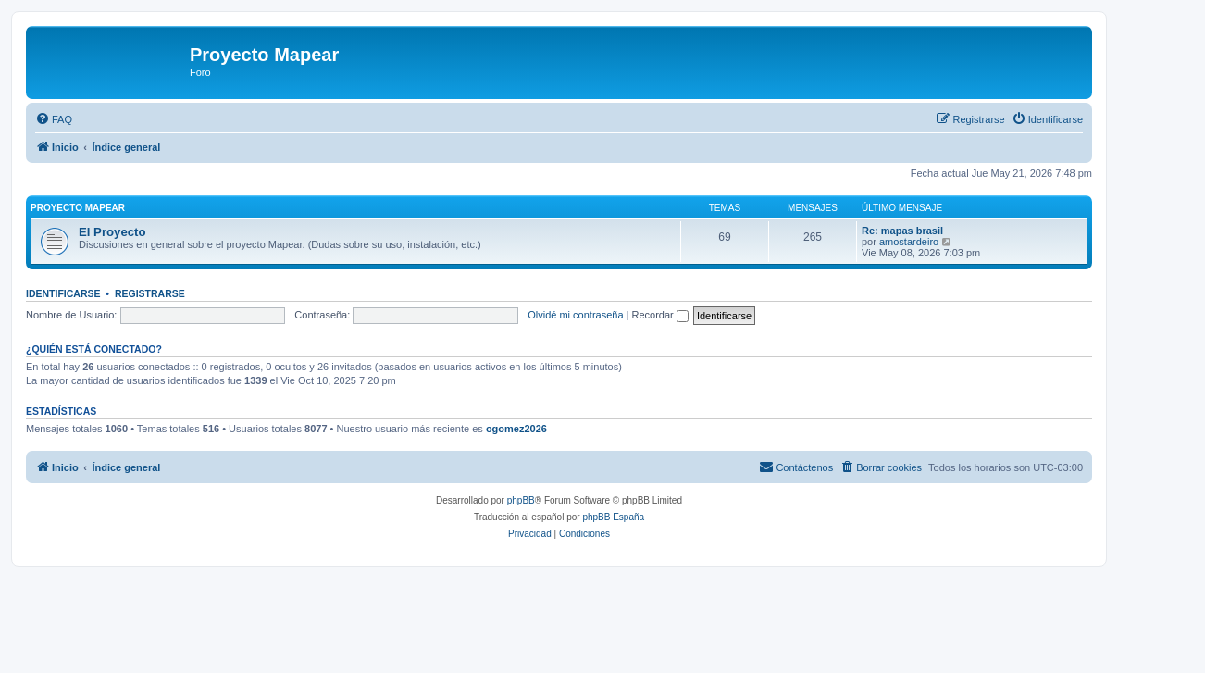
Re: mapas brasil (902, 230)
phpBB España (613, 517)
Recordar (660, 314)
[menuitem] (53, 119)
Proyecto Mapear (78, 208)
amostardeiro (908, 241)
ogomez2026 (516, 428)
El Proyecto (112, 232)
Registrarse (150, 293)
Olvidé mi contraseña (575, 314)
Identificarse (63, 293)
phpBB (521, 500)
